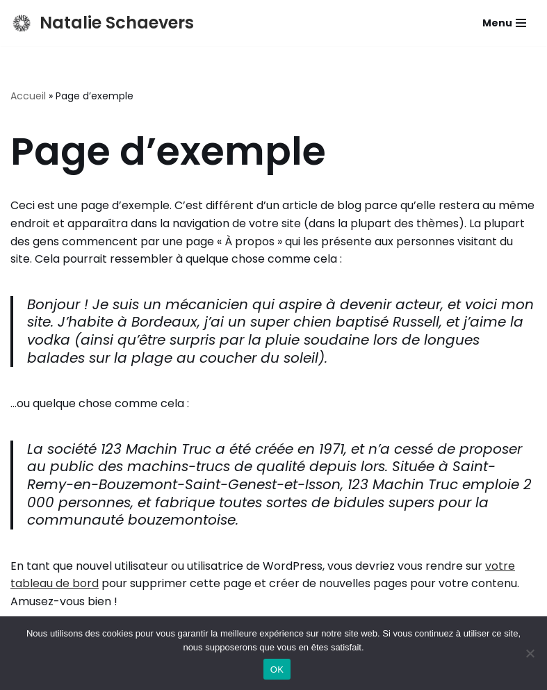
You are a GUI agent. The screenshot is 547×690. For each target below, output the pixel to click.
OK (277, 669)
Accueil (28, 96)
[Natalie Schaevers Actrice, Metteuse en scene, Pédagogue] (102, 23)
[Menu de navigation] (504, 23)
